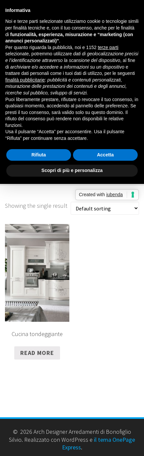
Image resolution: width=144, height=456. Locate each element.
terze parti (108, 47)
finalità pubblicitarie (25, 80)
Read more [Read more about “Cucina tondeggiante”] (37, 353)
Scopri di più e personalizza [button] (72, 170)
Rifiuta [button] (39, 154)
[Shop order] (105, 208)
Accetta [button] (105, 154)
